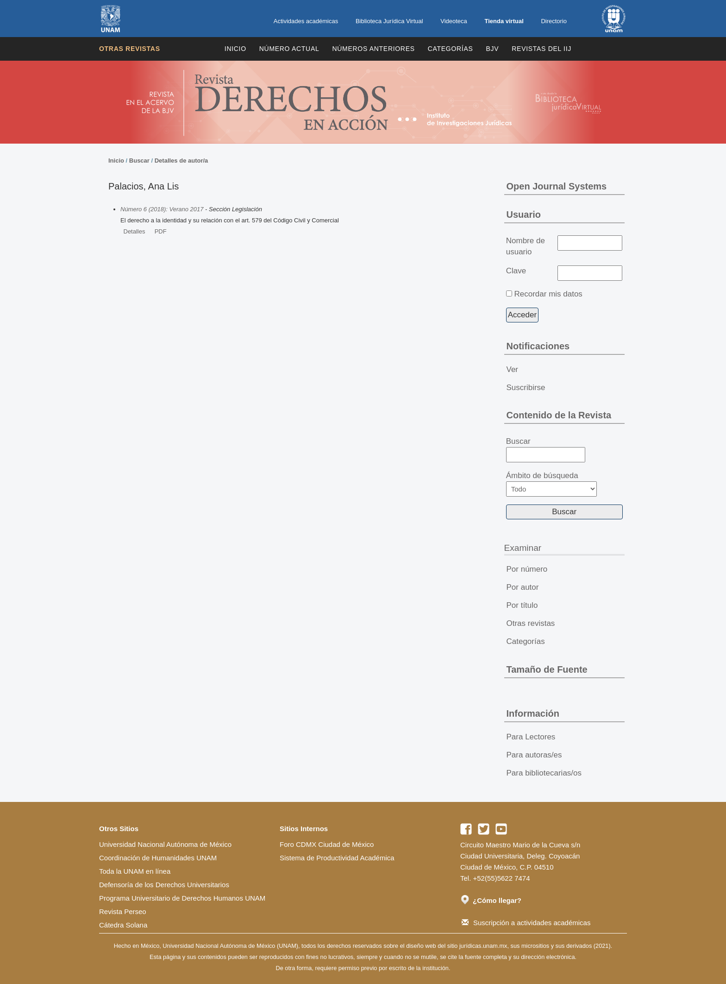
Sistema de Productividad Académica (337, 858)
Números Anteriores (373, 48)
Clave (516, 270)
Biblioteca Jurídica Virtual (389, 21)
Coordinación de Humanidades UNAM (158, 858)
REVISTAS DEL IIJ (541, 48)
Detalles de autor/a (181, 160)
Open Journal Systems (557, 186)
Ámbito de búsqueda (551, 484)
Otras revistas (129, 48)
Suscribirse (526, 387)
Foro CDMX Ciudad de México (327, 844)
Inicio (235, 48)
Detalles (134, 231)
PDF (161, 231)
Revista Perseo (122, 911)
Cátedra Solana (123, 925)
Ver (513, 369)
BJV (492, 48)
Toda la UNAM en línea (134, 871)
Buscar (139, 160)
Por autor (523, 587)
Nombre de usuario (525, 246)
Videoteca (453, 21)
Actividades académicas (306, 21)
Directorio (554, 21)
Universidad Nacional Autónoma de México (165, 844)
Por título (522, 605)
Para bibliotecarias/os (544, 773)
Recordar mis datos (548, 294)
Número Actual (289, 48)
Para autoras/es (534, 755)
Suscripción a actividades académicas (526, 923)
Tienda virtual (503, 21)
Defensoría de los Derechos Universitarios (164, 885)
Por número (527, 569)
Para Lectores (531, 736)
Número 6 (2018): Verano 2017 (161, 209)
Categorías (450, 48)
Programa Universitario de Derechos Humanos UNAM (182, 898)
